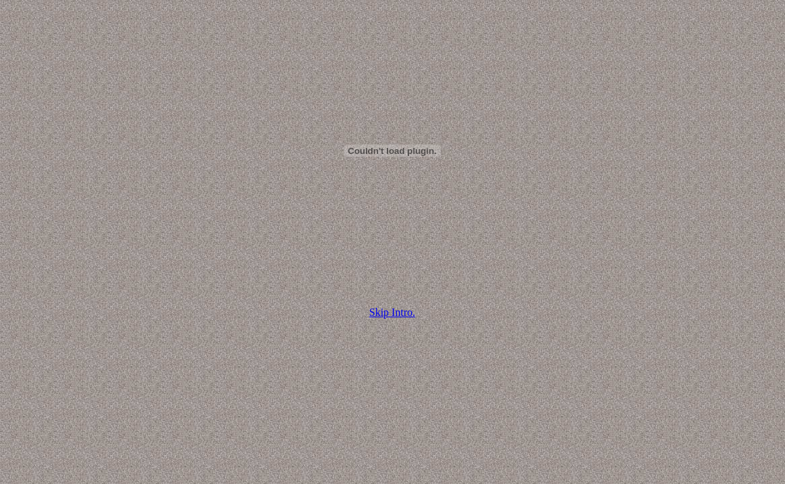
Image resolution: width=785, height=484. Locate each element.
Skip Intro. (392, 312)
